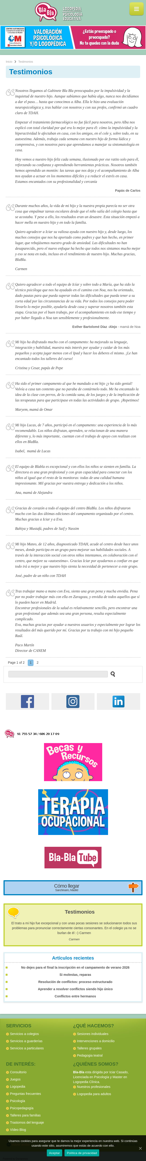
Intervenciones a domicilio (96, 1041)
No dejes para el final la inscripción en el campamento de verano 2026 (75, 967)
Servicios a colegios (24, 1034)
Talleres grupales (89, 1048)
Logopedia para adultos (94, 1094)
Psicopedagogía (21, 1108)
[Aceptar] (140, 1148)
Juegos (15, 1079)
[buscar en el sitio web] (111, 674)
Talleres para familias (25, 1115)
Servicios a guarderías (26, 1041)
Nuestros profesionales (93, 1087)
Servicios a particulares (27, 1048)
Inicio (9, 61)
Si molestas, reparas (75, 975)
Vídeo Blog (18, 1130)
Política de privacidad (82, 1153)
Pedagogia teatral (90, 1055)
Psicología (17, 1101)
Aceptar (54, 1153)
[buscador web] (58, 674)
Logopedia (17, 1086)
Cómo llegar (66, 887)
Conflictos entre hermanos (75, 996)
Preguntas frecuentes (25, 1094)
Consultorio (18, 1072)
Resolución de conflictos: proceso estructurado (75, 982)
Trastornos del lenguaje (27, 1122)
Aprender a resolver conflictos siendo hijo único (75, 989)
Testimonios (80, 912)
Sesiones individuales (93, 1034)
